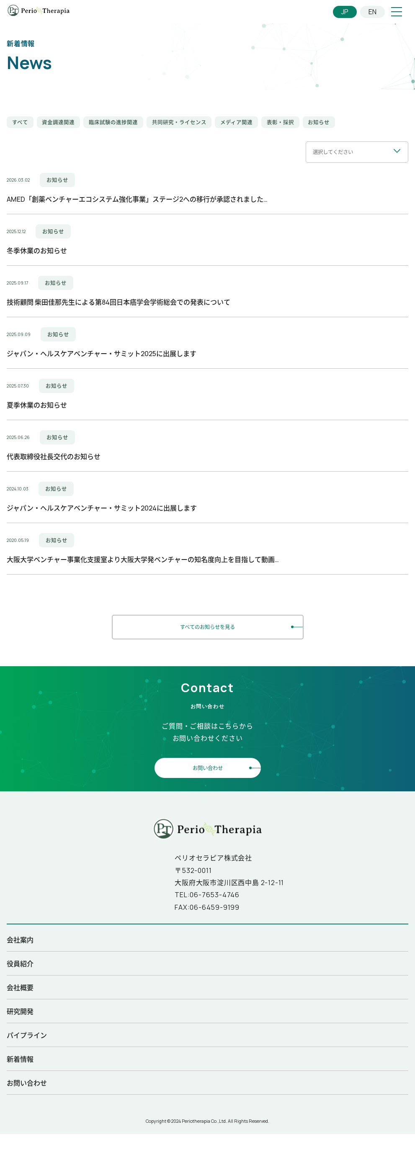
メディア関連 (236, 122)
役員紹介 (20, 962)
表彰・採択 (280, 122)
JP (344, 11)
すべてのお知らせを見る (207, 625)
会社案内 (20, 938)
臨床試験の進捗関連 (113, 122)
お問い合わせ (208, 766)
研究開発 (20, 1010)
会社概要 (20, 986)
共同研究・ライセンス (179, 122)
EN (372, 11)
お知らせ (319, 122)
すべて (20, 122)
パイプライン (27, 1034)
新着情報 (20, 1058)
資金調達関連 (58, 122)
